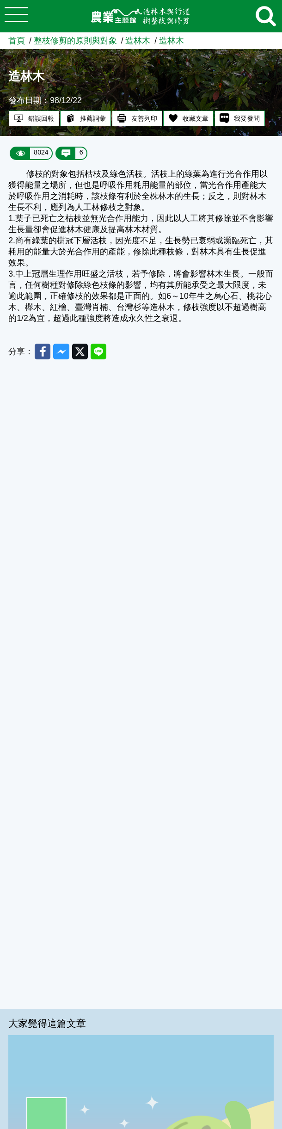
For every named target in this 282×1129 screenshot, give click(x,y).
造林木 (137, 40)
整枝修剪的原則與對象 (75, 40)
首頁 (16, 40)
